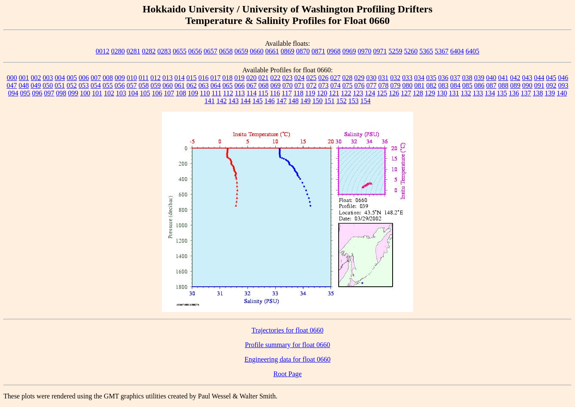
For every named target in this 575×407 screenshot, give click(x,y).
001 (24, 77)
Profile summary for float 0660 (287, 344)
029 (359, 77)
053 (84, 85)
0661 (272, 51)
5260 (411, 51)
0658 (226, 51)
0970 (365, 51)
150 (318, 100)
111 (216, 93)
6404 (457, 51)
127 (406, 93)
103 (121, 93)
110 (205, 93)
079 (395, 85)
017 (215, 77)
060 (168, 85)
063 (204, 85)
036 (443, 77)
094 (13, 93)
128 (418, 93)
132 (466, 93)
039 (479, 77)
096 (37, 93)
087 (491, 85)
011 (144, 77)
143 (234, 100)
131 (454, 93)
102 (109, 93)
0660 (257, 51)
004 (60, 77)
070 (288, 85)
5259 (395, 51)
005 (72, 77)
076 (360, 85)
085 (467, 85)
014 (179, 77)
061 (180, 85)
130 (442, 93)
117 (287, 93)
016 (203, 77)
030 (371, 77)
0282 (149, 51)
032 (395, 77)
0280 (118, 51)
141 (210, 100)
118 (298, 93)
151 (330, 100)
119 (310, 93)
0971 (380, 51)
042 (515, 77)
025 (311, 77)
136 (514, 93)
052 (72, 85)
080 (407, 85)
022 (275, 77)
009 (120, 77)
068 (264, 85)
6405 (473, 51)
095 (25, 93)
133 (478, 93)
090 (527, 85)
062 (192, 85)
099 (73, 93)
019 (239, 77)
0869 (288, 51)
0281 (133, 51)
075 (348, 85)
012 (155, 77)
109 (193, 93)
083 (443, 85)
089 (515, 85)
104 (133, 93)
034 (419, 77)
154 (365, 100)
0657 (210, 51)
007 (96, 77)
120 (322, 93)
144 (246, 100)
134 (490, 93)
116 (275, 93)
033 (407, 77)
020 (251, 77)
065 (228, 85)
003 (48, 77)
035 (431, 77)
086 (479, 85)
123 (358, 93)
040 (491, 77)
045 (551, 77)
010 (132, 77)
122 (346, 93)
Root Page (287, 373)
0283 (164, 51)
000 (12, 77)
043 (527, 77)
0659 (241, 51)
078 (383, 85)
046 (563, 77)
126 (394, 93)
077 (371, 85)
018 (227, 77)
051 (60, 85)
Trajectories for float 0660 (288, 330)
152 (342, 100)
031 (383, 77)
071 (300, 85)
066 (240, 85)
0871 (318, 51)
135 (502, 93)
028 (347, 77)
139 (550, 93)
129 (430, 93)
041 (503, 77)
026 (323, 77)
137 (526, 93)
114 (251, 93)
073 (324, 85)
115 (263, 93)
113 (239, 93)
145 (258, 100)
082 (431, 85)
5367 (442, 51)
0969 (349, 51)
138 (538, 93)
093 (563, 85)
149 (306, 100)
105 (145, 93)
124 (370, 93)
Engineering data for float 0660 (287, 359)
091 (539, 85)
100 (85, 93)
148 (294, 100)
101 (97, 93)
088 (503, 85)
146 (270, 100)
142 (222, 100)
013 (167, 77)
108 (181, 93)
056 (120, 85)
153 (354, 100)
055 (108, 85)
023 (287, 77)
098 (61, 93)
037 (455, 77)
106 (157, 93)
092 (551, 85)
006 (84, 77)
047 (12, 85)
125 (382, 93)
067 (252, 85)
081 (419, 85)
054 (96, 85)
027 (335, 77)
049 (36, 85)
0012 (103, 51)
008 (108, 77)
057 (132, 85)
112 (228, 93)
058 (144, 85)
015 (191, 77)
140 (562, 93)
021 (263, 77)
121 (334, 93)
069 (276, 85)
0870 (303, 51)
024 (299, 77)
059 (156, 85)
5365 (426, 51)
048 (24, 85)
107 (169, 93)
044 (539, 77)
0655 (180, 51)
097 (49, 93)
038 (467, 77)
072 (312, 85)
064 (216, 85)
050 (48, 85)
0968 (334, 51)
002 (36, 77)
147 (282, 100)
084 (455, 85)
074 (336, 85)
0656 (195, 51)
